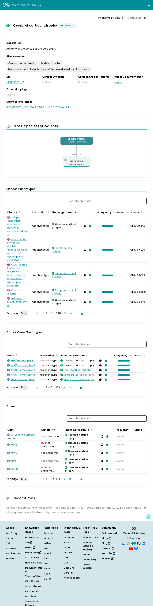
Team (9, 538)
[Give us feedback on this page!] (148, 516)
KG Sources (32, 591)
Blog (106, 543)
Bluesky (107, 558)
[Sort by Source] (141, 212)
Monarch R (33, 552)
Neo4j (30, 547)
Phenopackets (72, 577)
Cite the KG (32, 581)
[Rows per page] (23, 313)
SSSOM (67, 552)
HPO (46, 548)
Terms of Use (33, 576)
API (28, 542)
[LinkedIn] (143, 543)
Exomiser (68, 537)
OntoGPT (68, 567)
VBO (46, 563)
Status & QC (32, 557)
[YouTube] (131, 548)
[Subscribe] (123, 543)
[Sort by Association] (48, 212)
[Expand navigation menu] (149, 5)
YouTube (108, 553)
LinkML (67, 547)
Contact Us (13, 548)
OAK (65, 557)
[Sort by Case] (16, 429)
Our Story (11, 533)
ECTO (47, 578)
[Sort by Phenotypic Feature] (78, 212)
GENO (47, 568)
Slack (106, 538)
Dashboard (31, 596)
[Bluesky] (136, 548)
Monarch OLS (90, 537)
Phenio (48, 553)
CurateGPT (70, 572)
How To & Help (33, 562)
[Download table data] (81, 313)
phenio (118, 82)
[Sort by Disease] (19, 212)
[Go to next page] (64, 313)
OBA (46, 558)
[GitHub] (139, 543)
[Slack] (128, 543)
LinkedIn (108, 548)
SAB (8, 543)
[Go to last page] (70, 313)
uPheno (48, 543)
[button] (106, 226)
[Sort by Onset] (126, 212)
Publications (13, 553)
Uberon (48, 538)
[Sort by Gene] (16, 355)
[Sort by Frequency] (113, 212)
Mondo (48, 533)
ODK (65, 562)
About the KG (33, 586)
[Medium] (133, 543)
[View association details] (89, 226)
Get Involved (109, 533)
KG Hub (87, 554)
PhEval (67, 542)
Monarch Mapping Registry (88, 546)
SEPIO (47, 573)
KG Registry (89, 559)
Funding (10, 558)
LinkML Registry (87, 566)
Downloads (31, 537)
